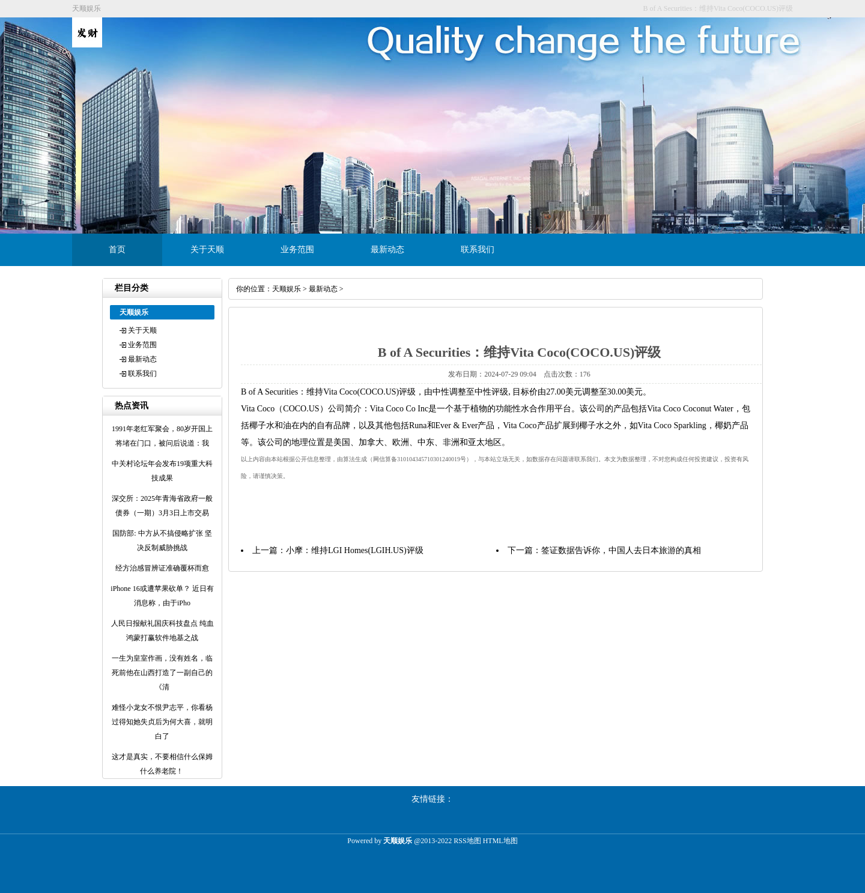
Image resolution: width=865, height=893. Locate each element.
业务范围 (297, 249)
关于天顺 (207, 249)
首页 (117, 249)
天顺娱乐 (286, 289)
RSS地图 (467, 841)
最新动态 (387, 249)
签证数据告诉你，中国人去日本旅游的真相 (621, 550)
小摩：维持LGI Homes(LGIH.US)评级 (354, 550)
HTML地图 (500, 841)
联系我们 (477, 249)
